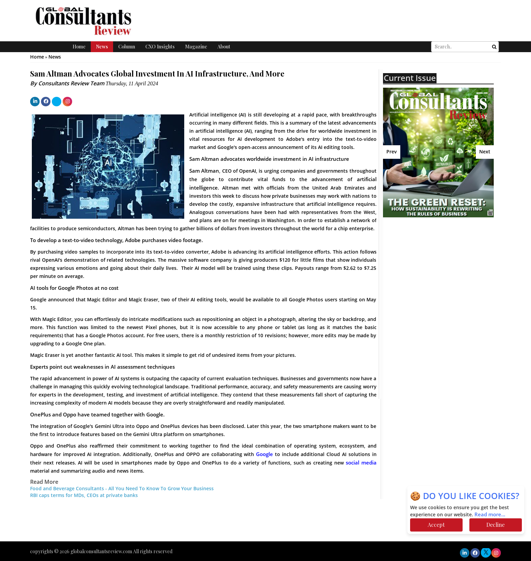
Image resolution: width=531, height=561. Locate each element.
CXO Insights (160, 46)
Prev (391, 152)
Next (484, 152)
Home (79, 46)
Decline (495, 524)
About (223, 46)
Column (126, 46)
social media (361, 463)
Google (264, 454)
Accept (436, 524)
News (102, 46)
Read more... (489, 515)
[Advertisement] (442, 271)
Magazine (196, 46)
